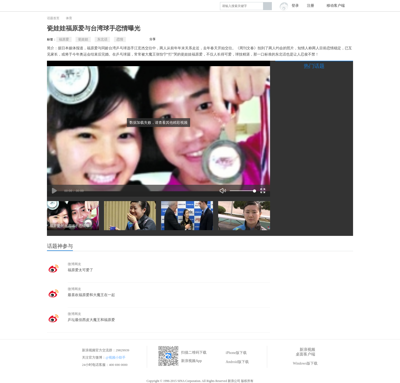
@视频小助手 (116, 357)
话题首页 (53, 18)
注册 (310, 6)
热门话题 (314, 66)
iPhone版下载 (232, 352)
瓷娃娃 (83, 39)
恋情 (119, 39)
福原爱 (64, 39)
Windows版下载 (302, 363)
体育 (69, 18)
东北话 (102, 39)
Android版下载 (233, 362)
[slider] (242, 190)
